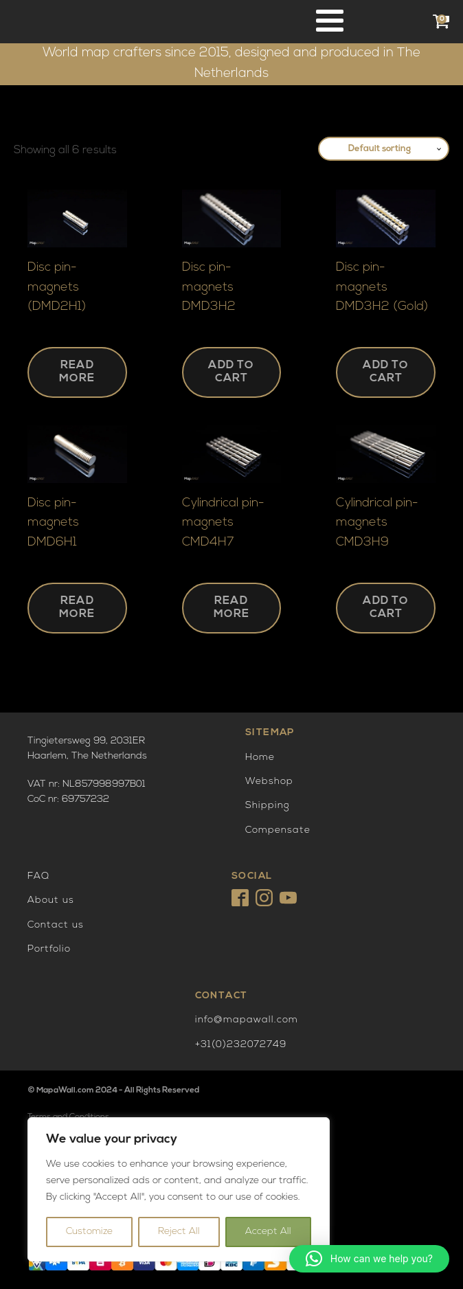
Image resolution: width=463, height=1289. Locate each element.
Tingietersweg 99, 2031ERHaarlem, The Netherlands (87, 748)
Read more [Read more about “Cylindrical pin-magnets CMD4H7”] (231, 608)
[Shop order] (383, 149)
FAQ (38, 876)
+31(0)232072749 (240, 1045)
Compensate (277, 830)
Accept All (268, 1231)
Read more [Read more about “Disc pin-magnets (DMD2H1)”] (77, 372)
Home (260, 757)
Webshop (269, 781)
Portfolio (49, 949)
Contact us (55, 925)
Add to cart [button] (231, 372)
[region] (178, 1189)
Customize (89, 1231)
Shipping (267, 805)
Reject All (179, 1231)
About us (50, 900)
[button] (369, 1259)
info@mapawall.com (246, 1020)
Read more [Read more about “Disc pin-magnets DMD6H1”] (77, 608)
